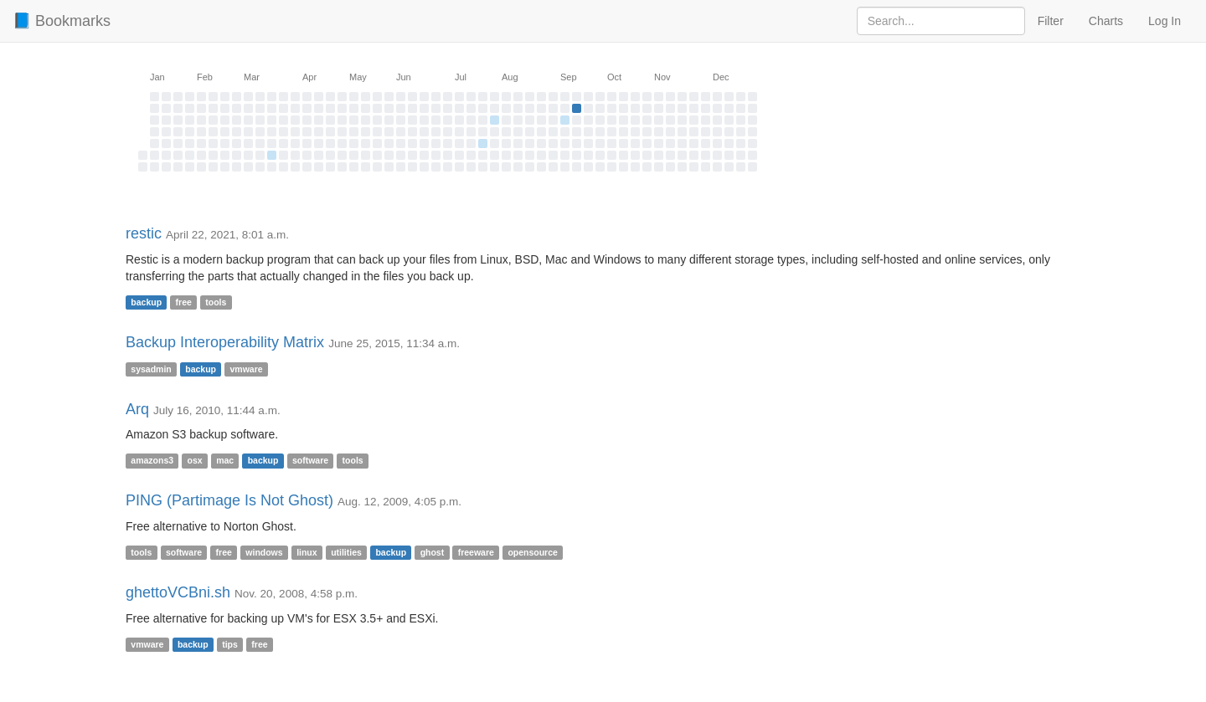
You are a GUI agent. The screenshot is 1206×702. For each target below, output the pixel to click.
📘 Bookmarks (62, 21)
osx (195, 460)
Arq (137, 409)
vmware (245, 369)
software (310, 460)
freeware (476, 552)
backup (146, 302)
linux (306, 552)
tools (215, 302)
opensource (533, 552)
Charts (1106, 21)
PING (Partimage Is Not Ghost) (229, 500)
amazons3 (152, 460)
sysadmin (151, 369)
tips (230, 644)
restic (144, 233)
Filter (1051, 21)
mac (225, 460)
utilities (346, 552)
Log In (1164, 21)
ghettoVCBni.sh (178, 592)
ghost (432, 552)
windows (263, 552)
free (184, 302)
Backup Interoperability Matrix (225, 342)
